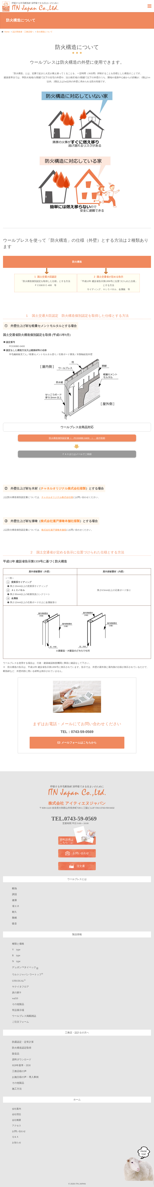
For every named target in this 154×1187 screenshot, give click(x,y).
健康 (14, 900)
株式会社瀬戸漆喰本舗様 (53, 529)
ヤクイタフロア (20, 986)
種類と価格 (18, 943)
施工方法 (17, 1088)
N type (16, 961)
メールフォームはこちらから (79, 742)
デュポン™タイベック (25, 967)
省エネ (15, 906)
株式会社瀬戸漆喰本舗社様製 (60, 521)
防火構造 (21, 1047)
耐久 (14, 912)
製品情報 (77, 934)
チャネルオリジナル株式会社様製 (63, 488)
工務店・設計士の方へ (77, 1032)
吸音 (14, 923)
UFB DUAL (19, 981)
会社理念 (16, 1114)
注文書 (77, 866)
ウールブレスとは (77, 879)
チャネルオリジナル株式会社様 (57, 497)
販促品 (15, 1053)
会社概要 (16, 1120)
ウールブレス (24, 1016)
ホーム (77, 1099)
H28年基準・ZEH (21, 1065)
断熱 (14, 888)
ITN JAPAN (80, 1184)
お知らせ (16, 1142)
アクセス (16, 1125)
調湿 (14, 894)
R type (16, 955)
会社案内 (16, 1109)
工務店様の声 (19, 1071)
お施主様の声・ (25, 1077)
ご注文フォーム (20, 1021)
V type (16, 949)
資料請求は (77, 841)
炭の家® (16, 992)
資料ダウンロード (21, 1059)
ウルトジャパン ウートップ (27, 974)
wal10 (15, 998)
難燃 (14, 917)
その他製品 (18, 1004)
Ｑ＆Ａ (15, 1137)
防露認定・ (23, 1042)
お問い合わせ (77, 853)
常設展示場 (18, 1010)
